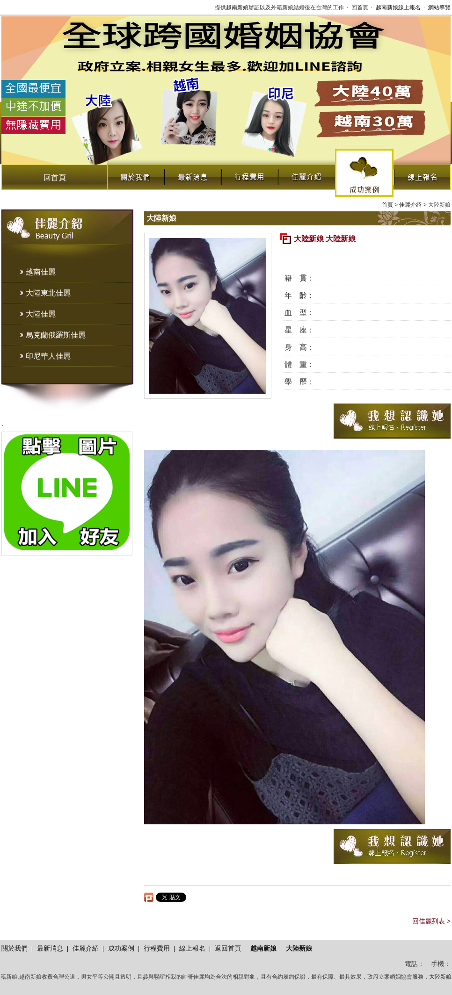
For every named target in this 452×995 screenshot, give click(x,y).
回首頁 (359, 7)
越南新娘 (237, 7)
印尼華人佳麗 (48, 356)
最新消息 (192, 174)
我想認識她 (392, 421)
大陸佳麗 (41, 314)
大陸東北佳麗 (48, 293)
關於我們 (135, 174)
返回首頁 (228, 948)
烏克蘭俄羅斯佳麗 (56, 335)
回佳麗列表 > (431, 921)
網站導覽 (439, 7)
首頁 (387, 205)
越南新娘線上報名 (398, 7)
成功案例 (364, 173)
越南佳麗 (41, 272)
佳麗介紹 (306, 174)
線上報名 (422, 174)
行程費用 (249, 174)
